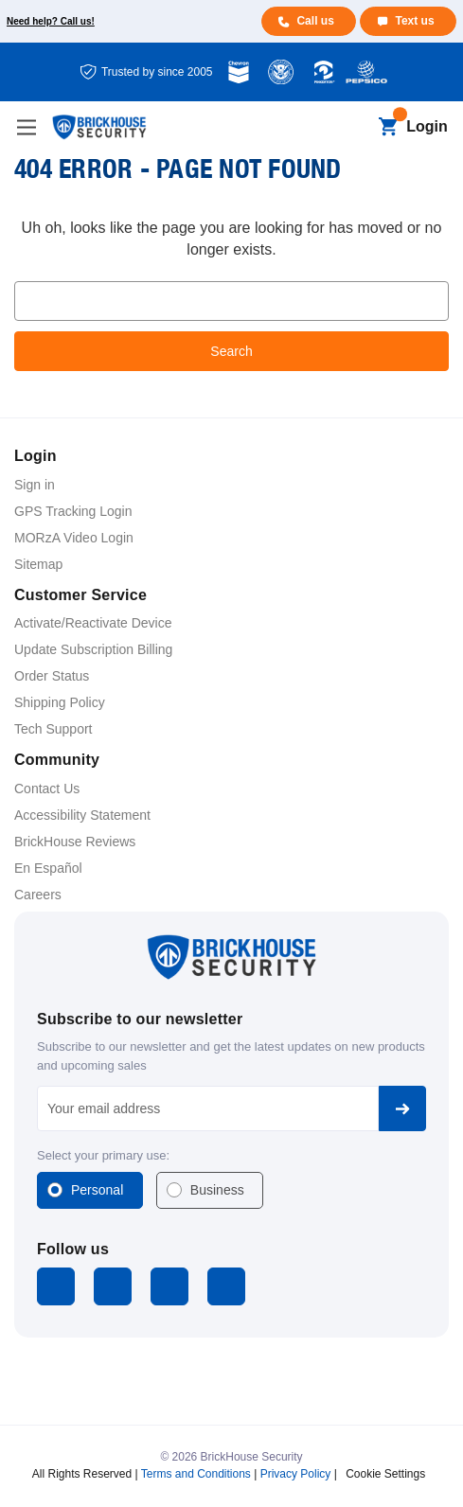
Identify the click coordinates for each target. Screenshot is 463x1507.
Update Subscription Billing (93, 649)
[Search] (355, 127)
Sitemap (38, 564)
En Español (48, 868)
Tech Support (53, 728)
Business (217, 1189)
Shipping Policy (59, 702)
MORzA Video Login (74, 537)
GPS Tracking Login (73, 511)
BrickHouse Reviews (74, 841)
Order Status (51, 675)
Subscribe (402, 1108)
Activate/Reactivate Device (93, 622)
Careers (38, 894)
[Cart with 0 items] (387, 127)
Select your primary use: (103, 1155)
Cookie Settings (385, 1473)
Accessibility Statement (82, 815)
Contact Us (47, 788)
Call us (314, 20)
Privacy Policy (295, 1473)
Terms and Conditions (196, 1473)
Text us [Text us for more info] (414, 20)
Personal (97, 1189)
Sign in (34, 484)
